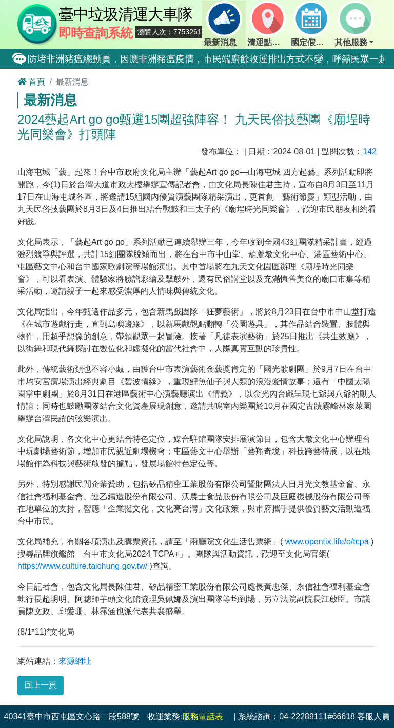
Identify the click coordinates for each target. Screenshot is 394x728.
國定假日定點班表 (312, 24)
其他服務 (353, 24)
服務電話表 (202, 716)
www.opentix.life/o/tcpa (327, 541)
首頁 (31, 81)
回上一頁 (40, 685)
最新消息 (223, 24)
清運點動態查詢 (268, 24)
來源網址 (74, 661)
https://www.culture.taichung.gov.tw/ (82, 566)
